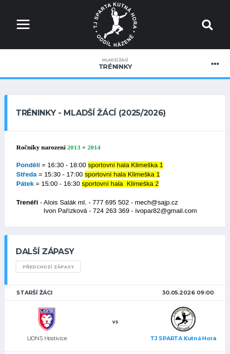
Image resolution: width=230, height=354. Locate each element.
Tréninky (115, 64)
